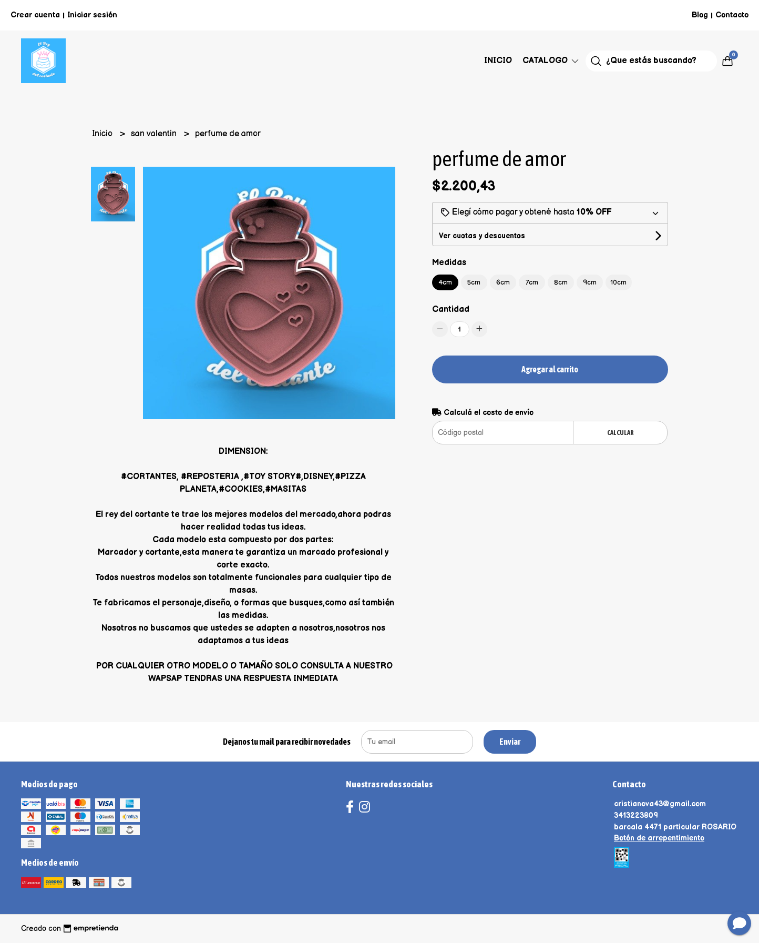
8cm (561, 282)
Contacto (731, 15)
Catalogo (551, 61)
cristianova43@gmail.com (660, 803)
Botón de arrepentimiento (659, 838)
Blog (700, 15)
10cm (618, 282)
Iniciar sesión (92, 15)
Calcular (620, 433)
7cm (532, 282)
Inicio (498, 61)
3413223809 (636, 815)
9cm (590, 282)
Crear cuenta (35, 15)
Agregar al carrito (549, 369)
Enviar (509, 741)
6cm (503, 282)
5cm (473, 282)
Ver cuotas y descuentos (482, 235)
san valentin (155, 134)
